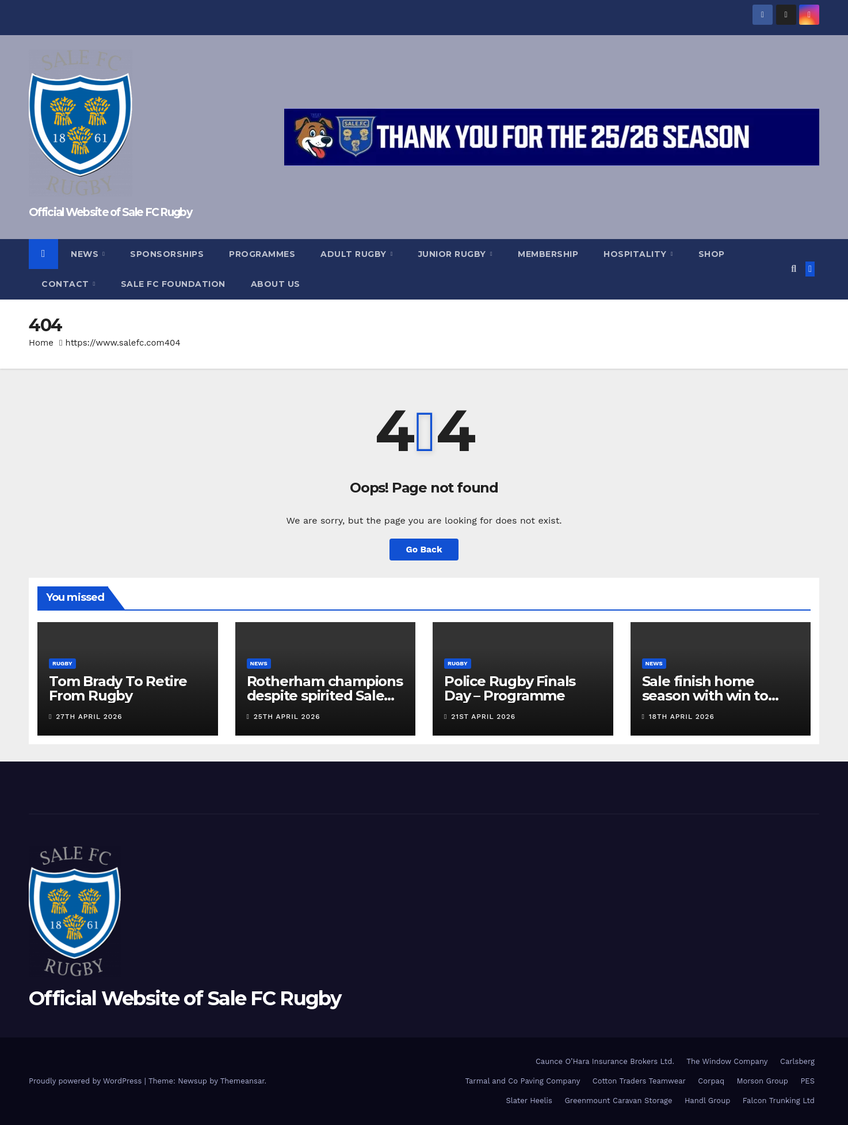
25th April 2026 (287, 717)
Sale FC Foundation (173, 284)
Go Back (424, 549)
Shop (711, 254)
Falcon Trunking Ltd (779, 1100)
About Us (275, 284)
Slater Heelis (529, 1100)
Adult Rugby (354, 254)
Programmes (262, 254)
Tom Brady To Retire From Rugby (118, 688)
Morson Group (762, 1081)
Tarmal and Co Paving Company (522, 1081)
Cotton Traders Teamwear (639, 1081)
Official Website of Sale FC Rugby (110, 212)
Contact (66, 284)
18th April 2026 (682, 717)
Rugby (62, 663)
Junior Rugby (453, 254)
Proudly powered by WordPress (86, 1081)
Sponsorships (167, 254)
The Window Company (726, 1061)
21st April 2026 (483, 717)
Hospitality (636, 254)
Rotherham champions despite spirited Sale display (325, 695)
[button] (793, 268)
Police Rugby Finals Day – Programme (509, 688)
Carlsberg (797, 1061)
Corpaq (711, 1081)
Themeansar (242, 1081)
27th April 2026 (89, 717)
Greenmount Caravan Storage (618, 1100)
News (86, 254)
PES (807, 1081)
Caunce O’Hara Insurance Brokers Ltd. (605, 1061)
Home (41, 343)
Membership (548, 254)
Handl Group (707, 1100)
